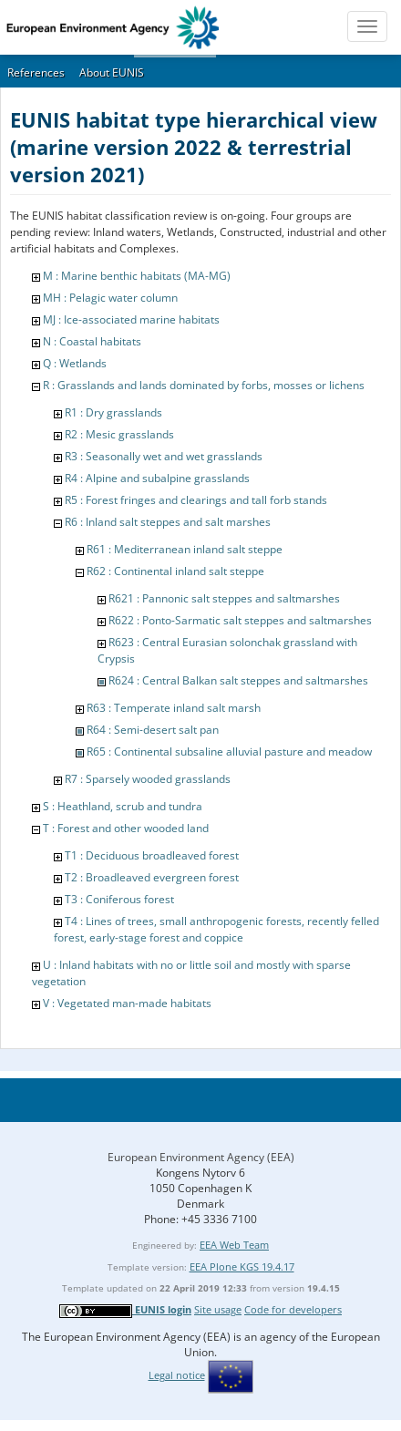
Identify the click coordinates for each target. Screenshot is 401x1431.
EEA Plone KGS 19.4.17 (242, 1266)
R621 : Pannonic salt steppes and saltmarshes (224, 598)
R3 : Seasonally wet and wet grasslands (163, 456)
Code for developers (293, 1309)
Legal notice (177, 1375)
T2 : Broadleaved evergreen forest (152, 877)
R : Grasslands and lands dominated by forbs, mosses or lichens (204, 385)
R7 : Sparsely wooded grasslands (148, 779)
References (36, 72)
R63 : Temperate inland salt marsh (174, 708)
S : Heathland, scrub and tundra (122, 806)
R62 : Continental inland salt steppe (175, 571)
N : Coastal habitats (92, 341)
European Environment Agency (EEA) (201, 1157)
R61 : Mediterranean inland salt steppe (185, 549)
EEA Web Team (234, 1244)
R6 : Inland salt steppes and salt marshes (168, 522)
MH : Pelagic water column (110, 297)
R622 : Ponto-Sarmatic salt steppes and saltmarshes (240, 620)
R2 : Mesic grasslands (119, 434)
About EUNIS (111, 72)
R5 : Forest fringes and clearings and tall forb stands (196, 500)
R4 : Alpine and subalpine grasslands (157, 478)
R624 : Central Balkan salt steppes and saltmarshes (238, 680)
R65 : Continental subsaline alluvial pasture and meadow (229, 751)
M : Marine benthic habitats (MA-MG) (137, 275)
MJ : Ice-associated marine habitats (131, 319)
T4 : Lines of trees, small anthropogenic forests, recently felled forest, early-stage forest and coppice (216, 929)
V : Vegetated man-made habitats (127, 1003)
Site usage (218, 1309)
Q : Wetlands (75, 363)
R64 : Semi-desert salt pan (153, 729)
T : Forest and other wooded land (126, 828)
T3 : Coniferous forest (119, 899)
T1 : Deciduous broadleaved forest (152, 855)
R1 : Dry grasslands (113, 412)
